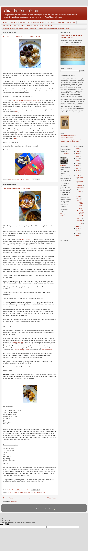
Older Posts (51, 498)
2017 (77, 168)
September (80, 187)
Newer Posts (8, 498)
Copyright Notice (19, 25)
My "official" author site (66, 137)
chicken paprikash (18, 342)
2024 (77, 151)
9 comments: (25, 489)
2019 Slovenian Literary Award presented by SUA (53, 28)
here (16, 111)
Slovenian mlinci (47, 349)
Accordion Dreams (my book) (68, 135)
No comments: (25, 179)
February (80, 220)
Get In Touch (71, 22)
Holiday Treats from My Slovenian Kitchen (40, 25)
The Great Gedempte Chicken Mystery (17, 188)
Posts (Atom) (14, 501)
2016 (77, 170)
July (78, 194)
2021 (77, 158)
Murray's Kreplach (25, 239)
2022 (77, 156)
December (80, 177)
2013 (77, 226)
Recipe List (61, 22)
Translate (64, 153)
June (78, 196)
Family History (7, 25)
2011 (77, 231)
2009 (77, 235)
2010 (77, 233)
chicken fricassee (12, 492)
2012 (77, 228)
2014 (77, 175)
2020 (77, 161)
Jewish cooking (41, 492)
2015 (77, 173)
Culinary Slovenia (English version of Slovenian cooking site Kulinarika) (70, 140)
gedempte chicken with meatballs (27, 492)
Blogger (54, 509)
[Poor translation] (7, 524)
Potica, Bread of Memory (17, 22)
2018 (77, 165)
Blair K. (64, 165)
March (79, 218)
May (78, 198)
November (80, 181)
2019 (77, 163)
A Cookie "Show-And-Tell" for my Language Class (21, 36)
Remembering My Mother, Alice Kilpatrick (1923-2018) (19, 28)
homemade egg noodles (22, 349)
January (79, 223)
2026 (77, 149)
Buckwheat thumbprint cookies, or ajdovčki (26, 100)
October (79, 185)
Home (5, 22)
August (79, 191)
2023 (77, 153)
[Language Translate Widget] (69, 149)
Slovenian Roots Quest (21, 11)
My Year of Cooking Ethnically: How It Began (41, 22)
